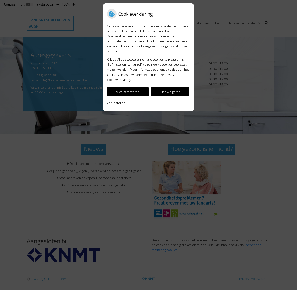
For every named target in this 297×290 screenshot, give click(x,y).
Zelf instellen (116, 102)
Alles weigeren (170, 91)
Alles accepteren (127, 91)
